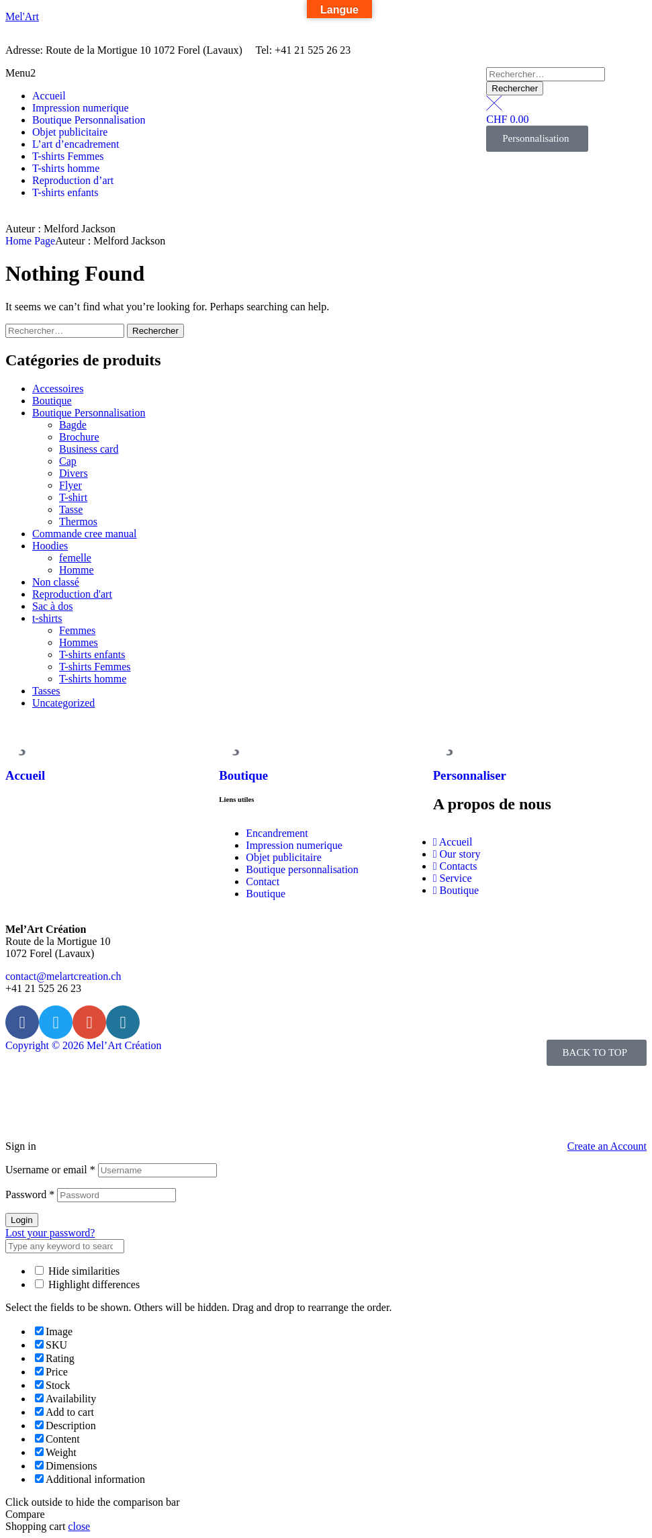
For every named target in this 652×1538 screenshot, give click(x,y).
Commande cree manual (84, 533)
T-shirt (73, 497)
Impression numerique (294, 845)
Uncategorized (63, 703)
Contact (262, 881)
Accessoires (57, 388)
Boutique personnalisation (302, 869)
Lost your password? (50, 1232)
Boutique (52, 400)
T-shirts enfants (92, 654)
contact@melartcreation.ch (63, 976)
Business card (88, 449)
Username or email (50, 1169)
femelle (75, 557)
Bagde (73, 425)
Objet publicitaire (283, 857)
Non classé (55, 582)
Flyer (70, 485)
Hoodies (50, 545)
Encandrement (277, 833)
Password (29, 1194)
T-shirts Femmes (95, 666)
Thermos (78, 521)
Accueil (25, 775)
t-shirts (47, 618)
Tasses (46, 690)
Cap (68, 461)
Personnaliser (469, 775)
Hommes (78, 642)
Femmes (77, 630)
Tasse (71, 509)
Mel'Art (22, 16)
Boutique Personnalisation (88, 412)
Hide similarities (77, 1271)
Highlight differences (87, 1284)
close (79, 1526)
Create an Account (607, 1146)
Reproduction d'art (72, 594)
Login (22, 1220)
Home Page (30, 240)
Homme (76, 570)
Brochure (79, 437)
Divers (73, 473)
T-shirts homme (92, 678)
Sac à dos (52, 606)
